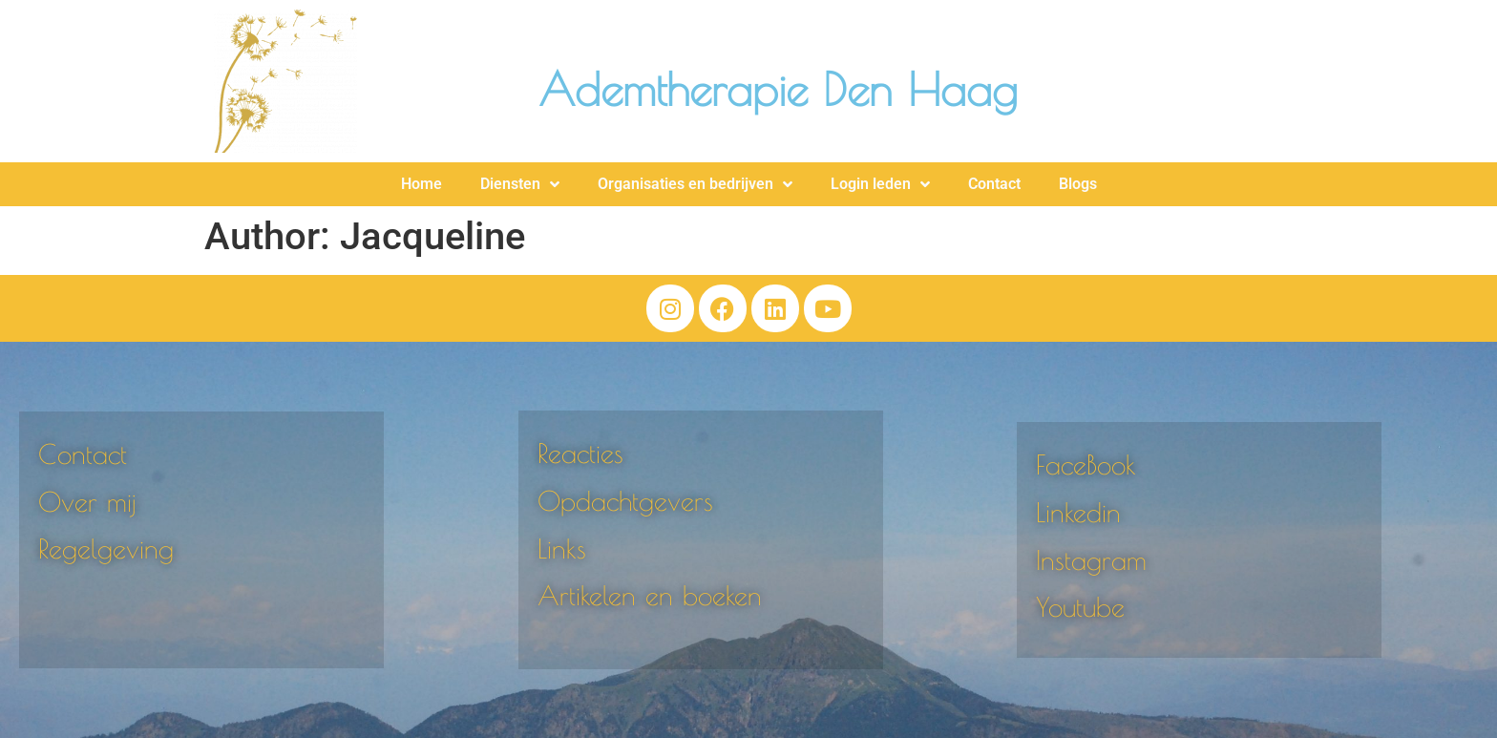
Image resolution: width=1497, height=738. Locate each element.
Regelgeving (106, 548)
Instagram (1091, 560)
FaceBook (1086, 464)
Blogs (1078, 184)
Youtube (1080, 606)
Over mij (87, 501)
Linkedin (1078, 512)
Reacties (580, 453)
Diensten (519, 184)
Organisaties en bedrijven (695, 184)
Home (421, 184)
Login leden (880, 184)
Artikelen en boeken (650, 595)
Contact (994, 184)
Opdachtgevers (625, 501)
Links (562, 548)
